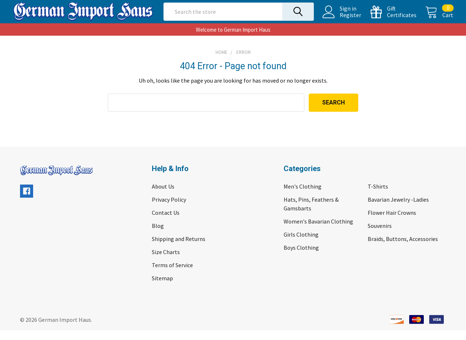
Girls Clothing (301, 244)
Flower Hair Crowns (392, 222)
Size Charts (166, 261)
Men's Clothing (302, 196)
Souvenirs (380, 235)
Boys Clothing (301, 257)
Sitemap (162, 288)
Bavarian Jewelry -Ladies (398, 209)
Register (343, 20)
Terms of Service (172, 274)
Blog (158, 235)
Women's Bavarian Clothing (318, 231)
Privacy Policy (169, 209)
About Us (163, 196)
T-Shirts (378, 196)
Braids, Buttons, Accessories (403, 248)
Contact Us (165, 222)
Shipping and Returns (178, 248)
